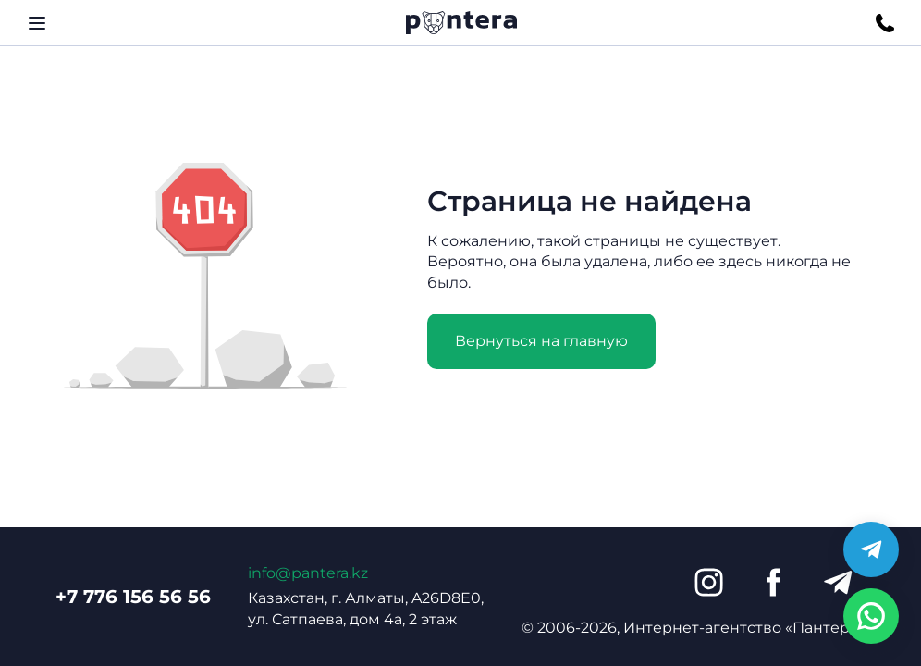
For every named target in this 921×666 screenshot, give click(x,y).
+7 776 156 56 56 (133, 597)
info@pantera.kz (308, 573)
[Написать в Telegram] (871, 549)
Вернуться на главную (541, 341)
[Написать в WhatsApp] (871, 616)
